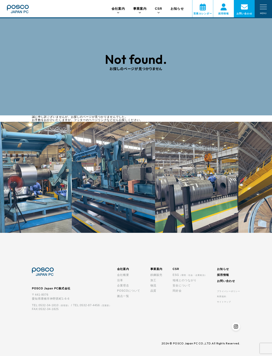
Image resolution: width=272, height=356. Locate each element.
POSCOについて (128, 290)
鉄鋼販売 (156, 274)
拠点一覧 (123, 296)
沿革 (120, 280)
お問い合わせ (226, 280)
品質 (153, 290)
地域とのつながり (185, 280)
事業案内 (156, 269)
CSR (176, 269)
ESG (190, 274)
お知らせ (177, 8)
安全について (182, 285)
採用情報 (223, 274)
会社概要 (123, 274)
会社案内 (123, 269)
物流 (153, 285)
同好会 (177, 290)
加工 (153, 280)
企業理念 (123, 285)
